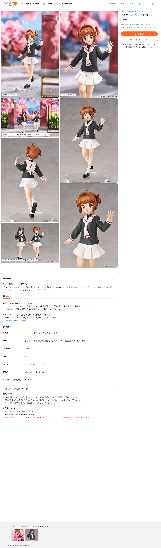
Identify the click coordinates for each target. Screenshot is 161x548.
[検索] (121, 3)
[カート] (131, 3)
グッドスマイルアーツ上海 (36, 364)
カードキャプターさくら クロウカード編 (132, 11)
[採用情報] (111, 3)
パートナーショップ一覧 (17, 320)
